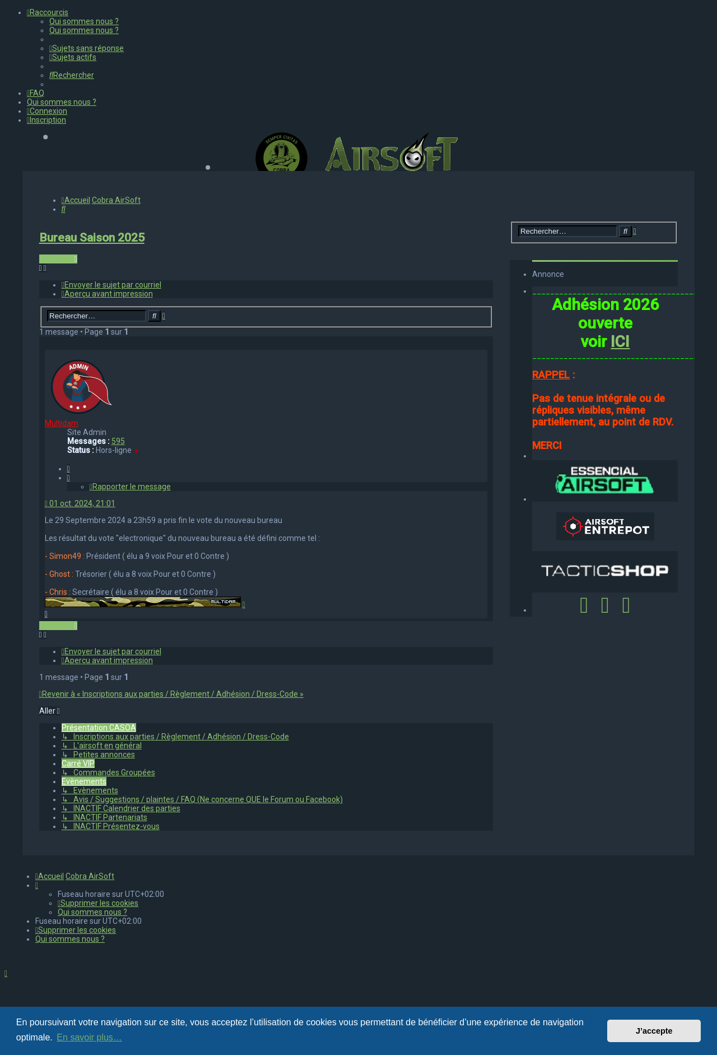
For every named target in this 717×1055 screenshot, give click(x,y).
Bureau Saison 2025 (92, 237)
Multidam (61, 423)
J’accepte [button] (654, 1030)
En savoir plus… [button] (89, 1037)
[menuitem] (84, 21)
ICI (620, 341)
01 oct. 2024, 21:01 (80, 503)
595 (118, 441)
